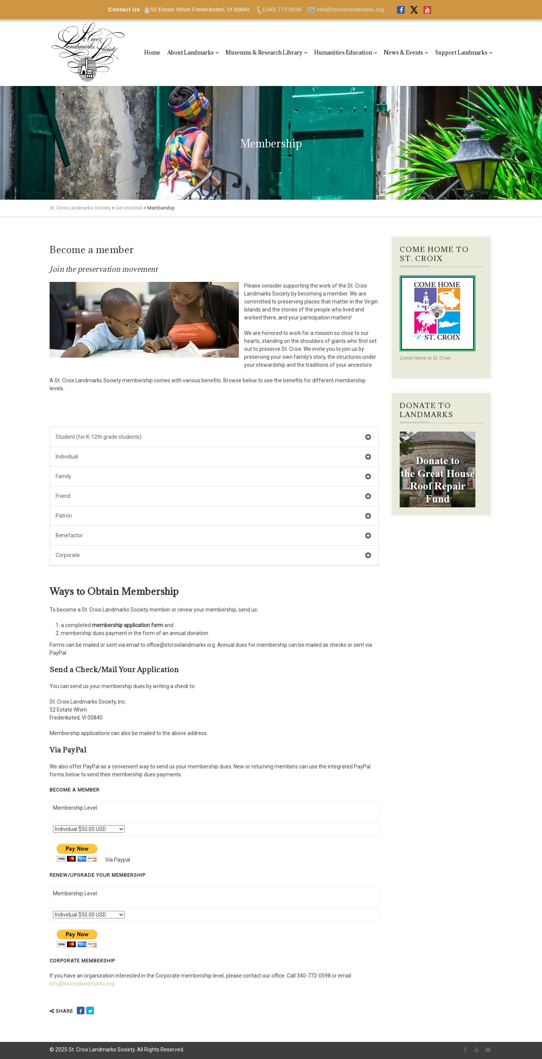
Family (213, 476)
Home (152, 52)
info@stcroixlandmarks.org (82, 984)
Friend (213, 496)
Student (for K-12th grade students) (213, 437)
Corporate (213, 555)
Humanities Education (343, 52)
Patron (213, 516)
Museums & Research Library (264, 52)
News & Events (403, 52)
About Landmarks (190, 52)
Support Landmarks (461, 52)
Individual (213, 457)
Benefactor (213, 536)
